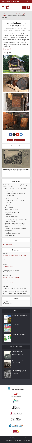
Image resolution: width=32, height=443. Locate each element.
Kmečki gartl (9, 214)
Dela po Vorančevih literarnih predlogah (16, 228)
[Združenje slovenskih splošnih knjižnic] (16, 413)
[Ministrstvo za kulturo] (16, 389)
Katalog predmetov (9, 232)
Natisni (10, 140)
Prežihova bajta (9, 207)
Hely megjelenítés (7, 244)
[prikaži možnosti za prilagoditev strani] (27, 1)
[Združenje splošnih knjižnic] (16, 431)
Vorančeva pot (8, 230)
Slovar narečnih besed (10, 235)
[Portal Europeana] (16, 401)
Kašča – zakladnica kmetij (11, 209)
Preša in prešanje (10, 221)
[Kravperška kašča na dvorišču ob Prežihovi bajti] (16, 64)
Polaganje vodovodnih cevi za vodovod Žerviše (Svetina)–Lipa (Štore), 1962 (19, 372)
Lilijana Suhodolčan (15, 277)
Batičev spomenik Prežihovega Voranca (16, 199)
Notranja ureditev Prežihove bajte (14, 197)
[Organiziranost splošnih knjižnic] (16, 395)
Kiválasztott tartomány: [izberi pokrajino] (10, 1)
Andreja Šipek (6, 277)
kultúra (5, 255)
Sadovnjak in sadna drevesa (13, 218)
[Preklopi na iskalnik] (28, 7)
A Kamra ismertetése (7, 440)
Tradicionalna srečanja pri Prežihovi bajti (15, 223)
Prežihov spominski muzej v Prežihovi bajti (15, 188)
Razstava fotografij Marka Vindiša (19, 315)
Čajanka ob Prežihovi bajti (12, 216)
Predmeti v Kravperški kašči (13, 233)
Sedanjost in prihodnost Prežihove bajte (16, 204)
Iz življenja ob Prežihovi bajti (12, 212)
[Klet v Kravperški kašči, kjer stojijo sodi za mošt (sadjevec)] (16, 83)
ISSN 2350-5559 (26, 440)
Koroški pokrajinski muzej (9, 283)
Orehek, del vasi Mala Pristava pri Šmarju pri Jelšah (19, 361)
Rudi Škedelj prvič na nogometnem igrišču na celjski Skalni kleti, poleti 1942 (19, 353)
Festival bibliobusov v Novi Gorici (19, 325)
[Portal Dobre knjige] (16, 425)
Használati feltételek (17, 440)
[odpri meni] (3, 7)
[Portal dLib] (16, 408)
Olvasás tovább (7, 49)
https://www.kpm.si (8, 266)
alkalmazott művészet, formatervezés (17, 255)
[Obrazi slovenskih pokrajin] (16, 420)
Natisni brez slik (19, 140)
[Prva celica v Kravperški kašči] (16, 121)
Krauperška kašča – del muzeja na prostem (17, 211)
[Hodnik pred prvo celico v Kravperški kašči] (16, 102)
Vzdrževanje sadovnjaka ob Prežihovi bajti (17, 219)
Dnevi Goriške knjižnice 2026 (18, 334)
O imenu (8, 205)
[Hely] (24, 7)
